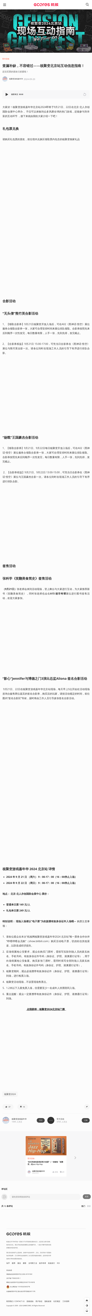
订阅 (85, 1120)
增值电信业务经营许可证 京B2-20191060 (19, 1274)
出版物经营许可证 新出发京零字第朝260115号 (20, 1291)
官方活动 (5, 59)
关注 (40, 1120)
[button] (7, 94)
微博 (13, 1263)
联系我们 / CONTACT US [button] (15, 1301)
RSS (58, 1263)
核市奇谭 (42, 1263)
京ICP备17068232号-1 (13, 1278)
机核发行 (51, 1263)
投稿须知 (30, 1301)
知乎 (8, 1263)
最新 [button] (89, 1206)
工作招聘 (65, 1301)
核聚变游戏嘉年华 (19, 1119)
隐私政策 (48, 1301)
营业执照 (9, 1270)
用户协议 (38, 1301)
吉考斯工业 (32, 1263)
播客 (24, 1263)
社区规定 (56, 1301)
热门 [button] (83, 1206)
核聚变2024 (10, 1094)
